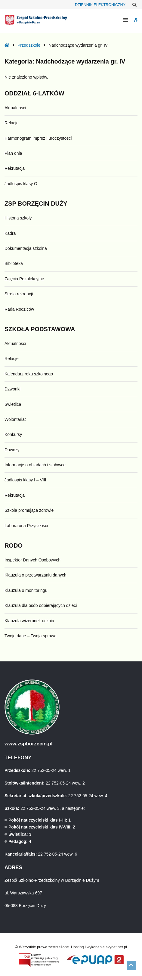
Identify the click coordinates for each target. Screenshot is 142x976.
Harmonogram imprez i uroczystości (38, 138)
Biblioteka (14, 263)
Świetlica (13, 404)
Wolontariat (15, 419)
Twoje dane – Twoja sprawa (31, 635)
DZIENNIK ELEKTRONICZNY (100, 5)
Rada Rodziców (19, 309)
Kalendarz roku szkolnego (29, 373)
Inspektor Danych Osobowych (32, 560)
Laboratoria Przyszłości (26, 525)
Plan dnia (13, 153)
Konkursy (13, 434)
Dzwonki (12, 389)
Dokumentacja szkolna (26, 248)
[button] (131, 965)
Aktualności (15, 107)
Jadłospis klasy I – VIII (25, 479)
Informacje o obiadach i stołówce (35, 464)
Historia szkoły (18, 218)
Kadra (10, 233)
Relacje (12, 122)
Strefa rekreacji (19, 293)
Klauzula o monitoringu (26, 590)
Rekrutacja (15, 168)
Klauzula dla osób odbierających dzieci (41, 605)
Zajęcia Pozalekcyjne (24, 278)
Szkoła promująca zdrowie (29, 510)
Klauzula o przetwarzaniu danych (35, 575)
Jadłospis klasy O (21, 183)
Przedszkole (28, 45)
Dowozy (12, 449)
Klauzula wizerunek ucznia (29, 620)
